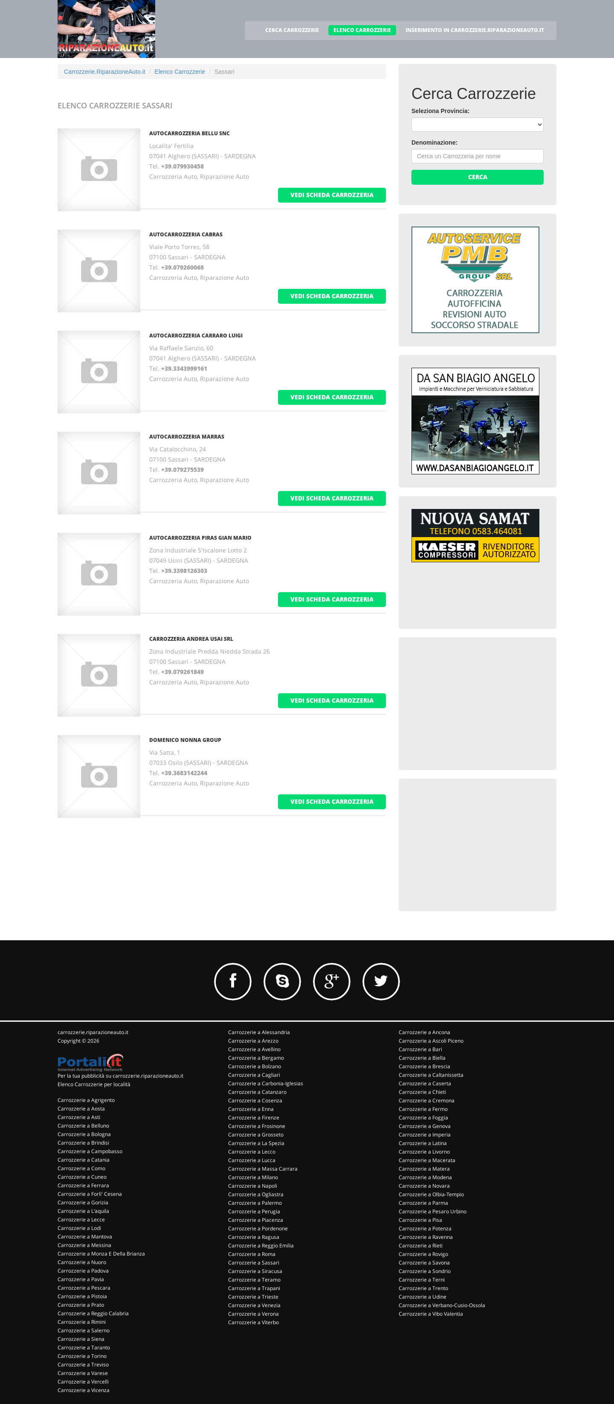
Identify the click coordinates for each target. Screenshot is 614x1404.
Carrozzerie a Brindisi (83, 1142)
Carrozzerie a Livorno (424, 1151)
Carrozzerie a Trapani (254, 1288)
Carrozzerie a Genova (425, 1126)
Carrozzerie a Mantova (85, 1236)
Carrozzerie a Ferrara (83, 1185)
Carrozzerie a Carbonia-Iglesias (265, 1083)
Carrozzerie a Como (81, 1168)
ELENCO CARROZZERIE (362, 30)
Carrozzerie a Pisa (420, 1220)
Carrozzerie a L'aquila (83, 1211)
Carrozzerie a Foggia (423, 1117)
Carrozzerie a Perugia (254, 1211)
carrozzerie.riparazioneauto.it (93, 1032)
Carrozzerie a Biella (422, 1057)
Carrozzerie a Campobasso (90, 1151)
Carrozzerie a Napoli (252, 1185)
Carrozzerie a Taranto (84, 1347)
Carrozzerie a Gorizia (83, 1202)
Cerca (477, 177)
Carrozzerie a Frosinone (256, 1126)
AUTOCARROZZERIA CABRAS (186, 234)
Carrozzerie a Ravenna (426, 1237)
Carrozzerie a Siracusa (255, 1271)
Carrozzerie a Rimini (82, 1322)
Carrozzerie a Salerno (84, 1330)
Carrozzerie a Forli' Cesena (90, 1194)
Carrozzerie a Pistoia (82, 1296)
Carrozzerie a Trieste (253, 1296)
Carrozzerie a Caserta (425, 1083)
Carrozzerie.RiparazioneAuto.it (104, 71)
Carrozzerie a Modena (425, 1177)
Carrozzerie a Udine (422, 1296)
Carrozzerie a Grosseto (256, 1134)
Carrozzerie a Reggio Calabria (93, 1313)
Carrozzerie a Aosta (81, 1108)
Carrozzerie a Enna (251, 1109)
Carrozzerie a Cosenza (255, 1100)
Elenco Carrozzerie (179, 71)
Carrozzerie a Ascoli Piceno (431, 1040)
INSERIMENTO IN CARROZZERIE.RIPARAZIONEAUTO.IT (474, 30)
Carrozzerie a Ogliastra (256, 1194)
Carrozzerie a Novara (424, 1185)
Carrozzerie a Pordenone (258, 1228)
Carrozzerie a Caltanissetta (431, 1074)
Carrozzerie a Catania (84, 1159)
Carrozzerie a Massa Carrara (263, 1168)
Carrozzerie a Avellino (254, 1049)
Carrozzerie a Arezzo (253, 1040)
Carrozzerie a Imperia (425, 1134)
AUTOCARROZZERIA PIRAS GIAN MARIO (200, 537)
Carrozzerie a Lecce (81, 1219)
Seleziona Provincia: (440, 111)
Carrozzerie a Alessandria (259, 1032)
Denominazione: (434, 142)
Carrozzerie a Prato (81, 1304)
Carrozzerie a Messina (84, 1245)
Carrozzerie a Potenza (425, 1228)
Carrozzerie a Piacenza (255, 1220)
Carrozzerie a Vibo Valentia (431, 1313)
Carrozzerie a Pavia (81, 1279)
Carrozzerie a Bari (420, 1049)
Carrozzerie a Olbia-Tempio (431, 1194)
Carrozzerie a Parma (423, 1202)
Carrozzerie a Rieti (421, 1245)
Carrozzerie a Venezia (254, 1305)
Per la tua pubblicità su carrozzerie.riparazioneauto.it (120, 1075)
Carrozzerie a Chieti (422, 1092)
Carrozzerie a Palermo (255, 1202)
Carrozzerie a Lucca (251, 1160)
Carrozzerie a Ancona (424, 1032)
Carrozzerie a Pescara (84, 1287)
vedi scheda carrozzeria (332, 195)
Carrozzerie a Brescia (424, 1066)
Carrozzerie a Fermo (423, 1109)
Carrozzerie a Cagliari (254, 1074)
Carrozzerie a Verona (253, 1313)
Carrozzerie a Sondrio (425, 1271)
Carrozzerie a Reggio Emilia (261, 1245)
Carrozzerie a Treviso (83, 1364)
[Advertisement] (475, 703)
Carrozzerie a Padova (83, 1270)
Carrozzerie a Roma (251, 1254)
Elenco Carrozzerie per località (94, 1084)
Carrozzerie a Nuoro (82, 1262)
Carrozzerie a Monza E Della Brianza (101, 1253)
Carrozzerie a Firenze (253, 1117)
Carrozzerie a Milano (253, 1177)
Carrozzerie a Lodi (79, 1228)
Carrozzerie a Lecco (251, 1151)
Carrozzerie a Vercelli (83, 1381)
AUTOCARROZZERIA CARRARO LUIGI (196, 335)
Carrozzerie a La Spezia (256, 1143)
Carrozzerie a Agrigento (86, 1100)
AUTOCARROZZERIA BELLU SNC (189, 133)
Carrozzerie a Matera (424, 1168)
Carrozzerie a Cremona (427, 1100)
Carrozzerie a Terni (422, 1279)
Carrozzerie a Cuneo (82, 1176)
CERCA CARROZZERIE (292, 30)
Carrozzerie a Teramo (254, 1279)
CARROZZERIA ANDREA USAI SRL (191, 638)
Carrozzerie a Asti (79, 1117)
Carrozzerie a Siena (81, 1339)
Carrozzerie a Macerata (427, 1160)
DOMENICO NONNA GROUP (185, 740)
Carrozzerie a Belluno (83, 1125)
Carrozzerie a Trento (423, 1288)
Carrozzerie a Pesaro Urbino (432, 1211)
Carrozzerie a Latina (423, 1143)
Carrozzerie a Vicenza (84, 1390)
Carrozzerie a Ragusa (253, 1237)
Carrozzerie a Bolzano (254, 1066)
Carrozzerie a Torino (82, 1356)
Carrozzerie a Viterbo (253, 1322)
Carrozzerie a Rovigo (423, 1254)
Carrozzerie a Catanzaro (257, 1092)
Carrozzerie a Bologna (84, 1134)
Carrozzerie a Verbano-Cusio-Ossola (442, 1305)
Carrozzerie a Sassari (253, 1262)
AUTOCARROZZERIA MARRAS (186, 436)
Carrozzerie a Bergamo (256, 1057)
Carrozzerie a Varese (83, 1373)
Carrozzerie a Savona (424, 1262)
